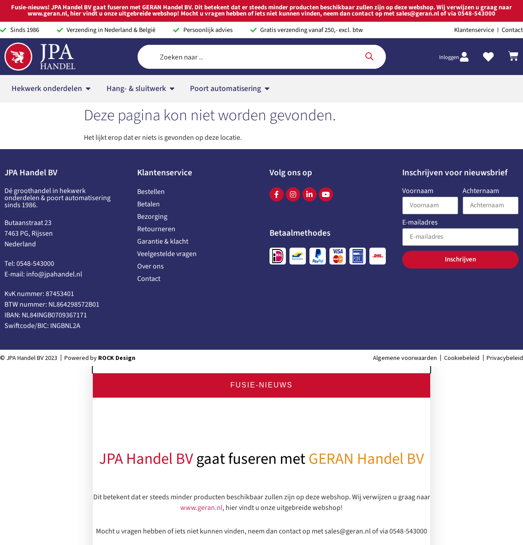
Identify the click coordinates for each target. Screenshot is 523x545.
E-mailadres (420, 223)
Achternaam (481, 191)
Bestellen (151, 191)
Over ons (150, 266)
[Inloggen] (464, 57)
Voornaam (417, 191)
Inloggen (449, 57)
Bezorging (152, 216)
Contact (148, 278)
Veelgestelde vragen (167, 253)
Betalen (148, 204)
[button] (261, 369)
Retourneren (156, 229)
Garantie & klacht (162, 241)
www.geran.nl (201, 506)
